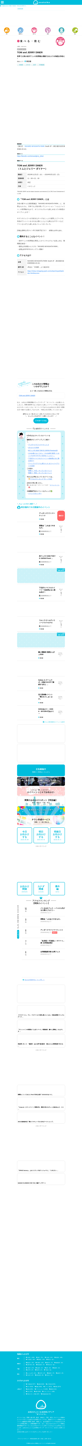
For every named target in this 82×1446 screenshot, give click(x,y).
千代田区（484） (31, 1359)
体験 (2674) (58, 1386)
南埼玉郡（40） (40, 1375)
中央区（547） (50, 1357)
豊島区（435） (42, 1359)
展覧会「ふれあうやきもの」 (50, 919)
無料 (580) (38, 1391)
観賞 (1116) (53, 1389)
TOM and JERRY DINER (27, 395)
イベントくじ (54, 485)
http (18, 156)
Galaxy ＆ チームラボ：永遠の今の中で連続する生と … (46, 682)
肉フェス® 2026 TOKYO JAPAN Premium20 (43, 450)
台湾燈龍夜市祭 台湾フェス (50, 952)
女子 (34, 64)
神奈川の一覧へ (51, 1364)
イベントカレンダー (35, 493)
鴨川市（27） (39, 1370)
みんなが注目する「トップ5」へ (34, 980)
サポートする (41, 421)
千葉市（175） (31, 1368)
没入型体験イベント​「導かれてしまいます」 (45, 697)
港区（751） (40, 1357)
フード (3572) (48, 1386)
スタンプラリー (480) (49, 1391)
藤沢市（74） (49, 1362)
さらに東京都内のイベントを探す (54, 722)
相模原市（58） (60, 1362)
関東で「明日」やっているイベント (40, 473)
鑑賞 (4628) (41, 1384)
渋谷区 (21, 64)
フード (28, 64)
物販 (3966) (39, 1386)
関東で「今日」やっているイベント (40, 470)
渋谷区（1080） (31, 1357)
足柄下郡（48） (31, 1364)
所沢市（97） (42, 1373)
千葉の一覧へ (48, 1370)
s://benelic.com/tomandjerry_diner (32, 156)
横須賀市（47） (41, 1364)
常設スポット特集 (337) (33, 1394)
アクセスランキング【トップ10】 (41, 479)
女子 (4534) (30, 1386)
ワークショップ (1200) (42, 1389)
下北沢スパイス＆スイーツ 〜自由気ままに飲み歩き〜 (47, 590)
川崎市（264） (40, 1362)
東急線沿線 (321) (46, 1394)
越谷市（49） (60, 1373)
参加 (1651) (30, 1389)
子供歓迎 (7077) (31, 1384)
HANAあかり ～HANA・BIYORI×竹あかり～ (46, 711)
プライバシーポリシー (23, 1438)
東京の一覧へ (51, 1359)
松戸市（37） (30, 1370)
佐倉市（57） (40, 1368)
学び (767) (29, 1391)
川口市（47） (30, 1375)
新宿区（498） (59, 1357)
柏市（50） (49, 1368)
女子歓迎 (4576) (51, 1384)
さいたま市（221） (32, 1373)
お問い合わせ (47, 1438)
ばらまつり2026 (33, 447)
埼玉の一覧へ (49, 1375)
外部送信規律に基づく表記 (37, 1438)
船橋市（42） (57, 1368)
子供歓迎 (41, 64)
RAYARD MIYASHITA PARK (35, 146)
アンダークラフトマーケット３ (38, 445)
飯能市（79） (51, 1373)
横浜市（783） (31, 1362)
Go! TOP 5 (18, 934)
